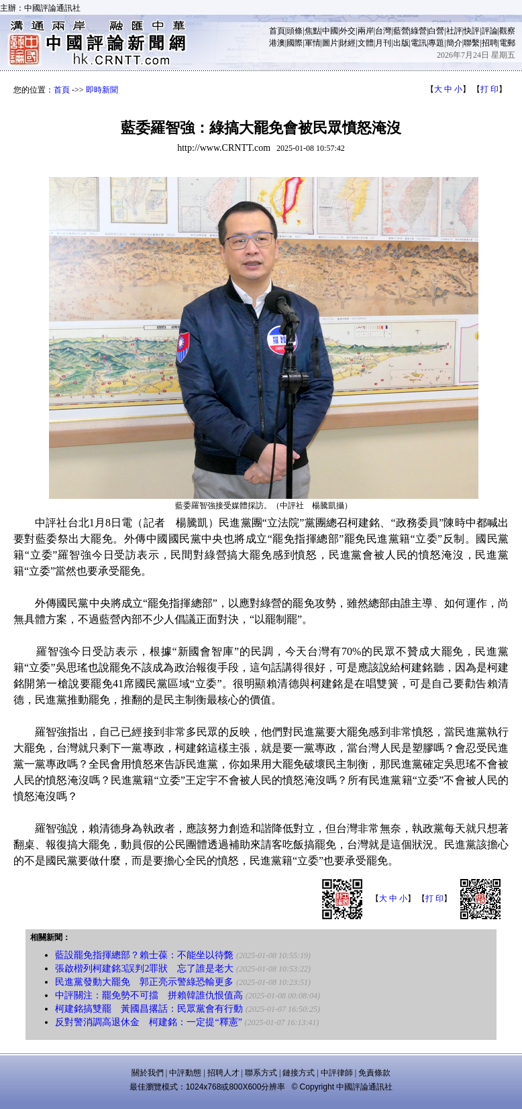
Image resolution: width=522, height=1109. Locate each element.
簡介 (454, 43)
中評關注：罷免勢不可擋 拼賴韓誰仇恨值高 (149, 995)
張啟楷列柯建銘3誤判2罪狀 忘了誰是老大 (144, 969)
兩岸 (366, 31)
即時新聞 (102, 90)
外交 (348, 31)
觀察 (507, 31)
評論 (490, 31)
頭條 (294, 31)
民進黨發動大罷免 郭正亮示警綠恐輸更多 (144, 982)
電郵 (507, 43)
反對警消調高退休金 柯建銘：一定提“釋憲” (148, 1022)
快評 (472, 31)
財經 (348, 43)
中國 (330, 31)
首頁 (277, 31)
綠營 (419, 31)
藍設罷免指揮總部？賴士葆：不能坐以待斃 (144, 955)
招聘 (490, 43)
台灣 (383, 31)
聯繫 (472, 43)
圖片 (330, 43)
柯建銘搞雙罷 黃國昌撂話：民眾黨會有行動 (149, 1009)
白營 (436, 31)
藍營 (401, 31)
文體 (366, 43)
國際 (294, 43)
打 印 (489, 89)
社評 (454, 31)
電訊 (419, 43)
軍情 (313, 43)
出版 (401, 43)
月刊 (383, 43)
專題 (436, 43)
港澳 (277, 43)
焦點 (313, 31)
